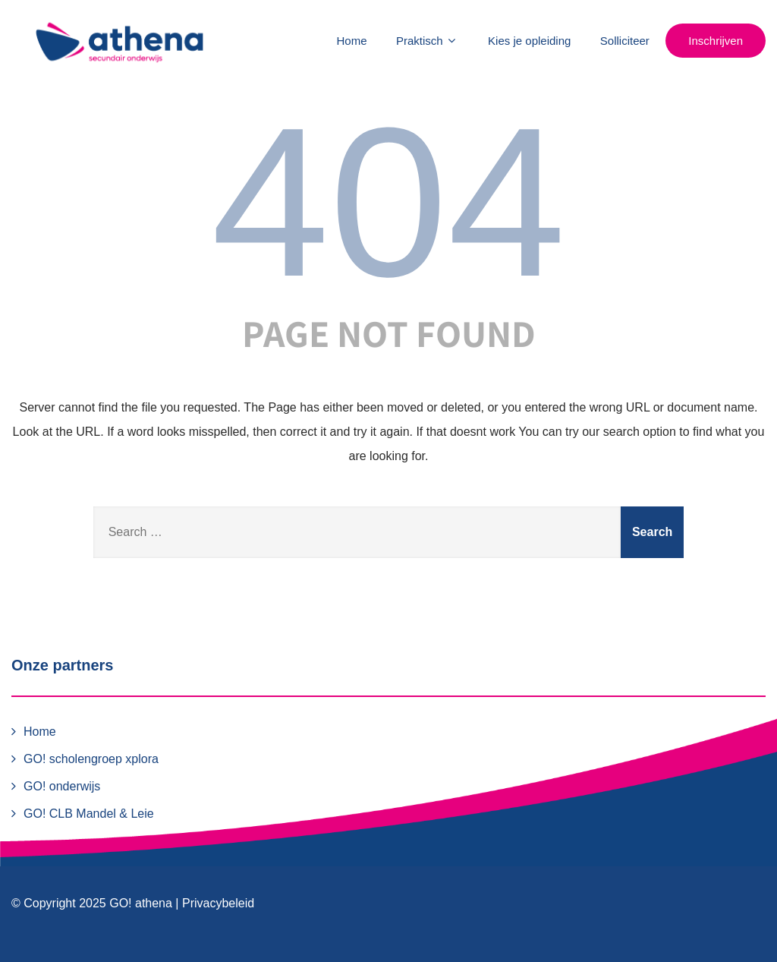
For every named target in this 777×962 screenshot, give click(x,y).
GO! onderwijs (62, 786)
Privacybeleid (218, 903)
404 (388, 202)
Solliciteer (625, 40)
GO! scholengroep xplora (91, 758)
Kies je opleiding (529, 40)
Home (352, 40)
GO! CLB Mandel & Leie (89, 813)
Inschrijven (715, 40)
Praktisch (427, 40)
